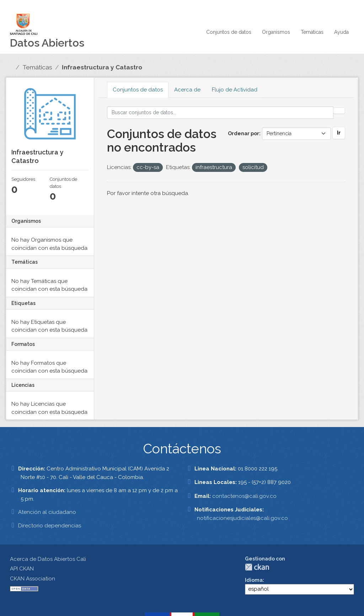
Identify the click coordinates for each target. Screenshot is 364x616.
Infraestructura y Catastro (102, 67)
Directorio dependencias (49, 525)
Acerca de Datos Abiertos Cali (48, 559)
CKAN (257, 567)
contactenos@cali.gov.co (244, 496)
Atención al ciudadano (47, 512)
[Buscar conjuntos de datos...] (220, 112)
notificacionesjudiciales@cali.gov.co (242, 518)
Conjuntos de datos (228, 32)
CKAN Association (32, 578)
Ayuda (341, 32)
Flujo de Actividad (234, 89)
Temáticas (312, 32)
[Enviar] (339, 110)
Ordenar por (243, 133)
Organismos (276, 32)
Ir (339, 133)
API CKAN (22, 568)
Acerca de (187, 89)
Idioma (254, 580)
